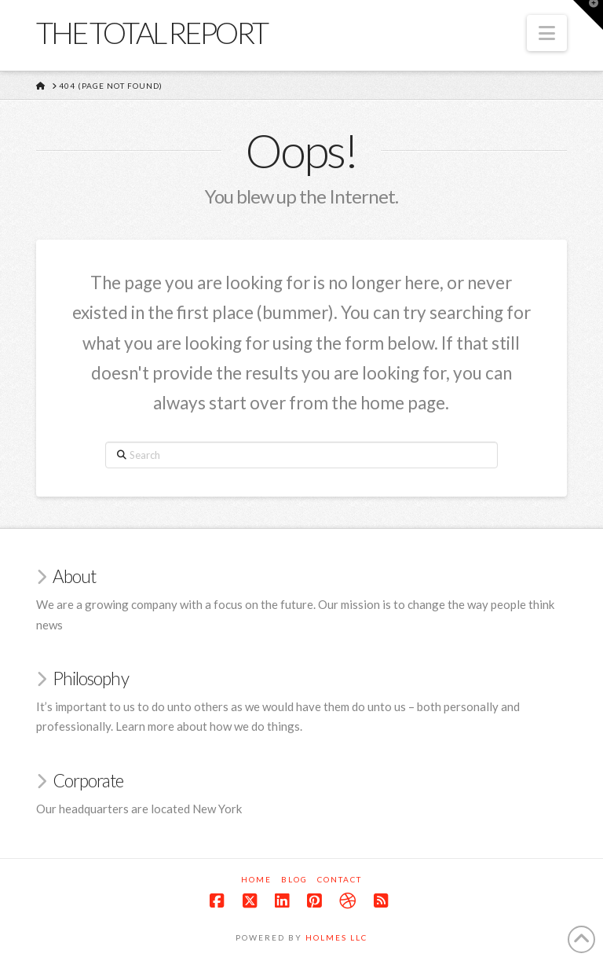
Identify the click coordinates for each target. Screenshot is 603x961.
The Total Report (151, 32)
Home (256, 879)
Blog (294, 879)
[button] (547, 33)
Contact (339, 879)
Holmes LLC (336, 937)
